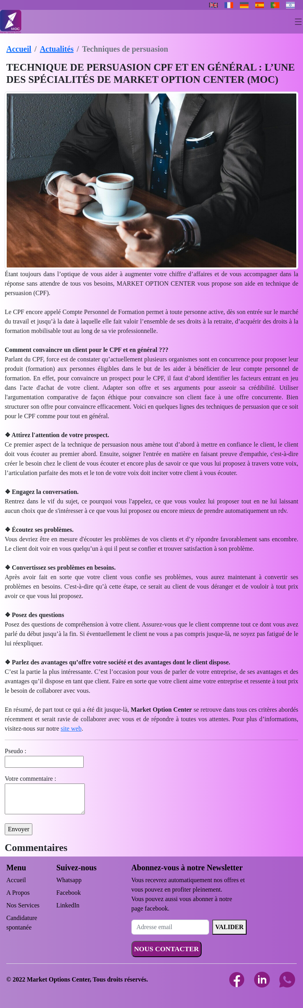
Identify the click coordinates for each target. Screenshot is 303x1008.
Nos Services (22, 905)
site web (71, 728)
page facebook (149, 908)
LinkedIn (68, 905)
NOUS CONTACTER (166, 949)
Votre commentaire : (30, 778)
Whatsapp (69, 880)
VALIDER (229, 927)
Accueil (18, 49)
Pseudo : (15, 751)
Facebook (68, 892)
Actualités (57, 49)
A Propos (18, 892)
